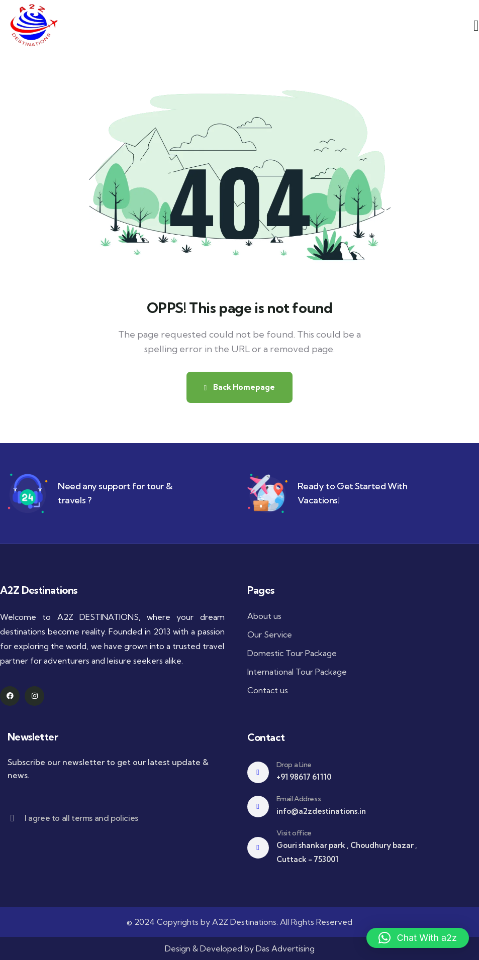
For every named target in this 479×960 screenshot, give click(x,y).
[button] (417, 938)
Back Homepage (239, 387)
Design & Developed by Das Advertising (240, 948)
